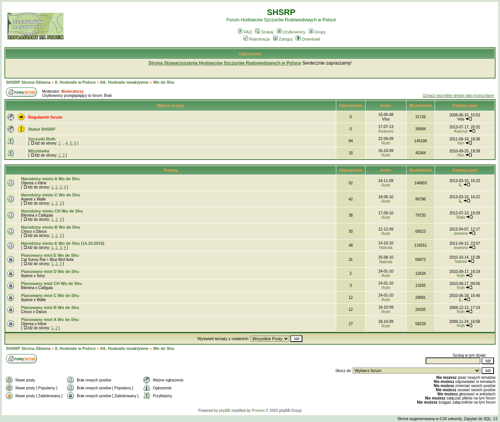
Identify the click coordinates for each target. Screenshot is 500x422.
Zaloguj (282, 39)
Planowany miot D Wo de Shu (50, 271)
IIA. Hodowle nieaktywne (124, 82)
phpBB (224, 410)
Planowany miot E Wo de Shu (50, 255)
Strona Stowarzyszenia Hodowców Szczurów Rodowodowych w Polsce (224, 63)
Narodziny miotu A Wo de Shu (50, 178)
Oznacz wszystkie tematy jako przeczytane (458, 95)
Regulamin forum (45, 117)
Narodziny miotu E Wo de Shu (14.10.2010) (62, 243)
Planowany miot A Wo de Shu (50, 319)
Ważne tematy (171, 105)
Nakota (386, 247)
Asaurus (385, 131)
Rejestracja (256, 39)
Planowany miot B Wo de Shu (50, 307)
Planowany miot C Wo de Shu (50, 295)
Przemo (258, 410)
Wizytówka (38, 151)
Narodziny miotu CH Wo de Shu (52, 211)
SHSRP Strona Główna (28, 82)
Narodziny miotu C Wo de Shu (50, 195)
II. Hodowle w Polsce (75, 82)
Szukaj (264, 32)
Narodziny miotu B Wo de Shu (50, 227)
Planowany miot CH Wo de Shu (51, 283)
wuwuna (461, 233)
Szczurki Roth (42, 139)
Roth (385, 143)
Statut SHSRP (41, 129)
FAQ (245, 32)
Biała (460, 217)
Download (308, 39)
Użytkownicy (291, 32)
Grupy (317, 32)
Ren (460, 143)
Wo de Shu (164, 82)
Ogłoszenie (250, 53)
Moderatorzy (72, 91)
